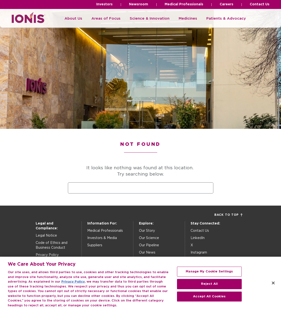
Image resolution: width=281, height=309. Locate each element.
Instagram (199, 252)
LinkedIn (198, 238)
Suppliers (94, 245)
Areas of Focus (105, 18)
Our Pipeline (149, 245)
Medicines (188, 18)
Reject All (209, 288)
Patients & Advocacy (226, 18)
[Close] (273, 287)
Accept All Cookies (209, 300)
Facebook (199, 260)
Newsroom (138, 4)
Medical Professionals (184, 4)
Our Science (149, 238)
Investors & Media (102, 238)
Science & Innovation (149, 18)
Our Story (147, 230)
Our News (147, 252)
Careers (226, 4)
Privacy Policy (47, 255)
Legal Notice (46, 235)
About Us (73, 18)
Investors (104, 4)
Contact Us (259, 4)
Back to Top (228, 215)
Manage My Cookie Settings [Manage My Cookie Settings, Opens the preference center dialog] (209, 275)
